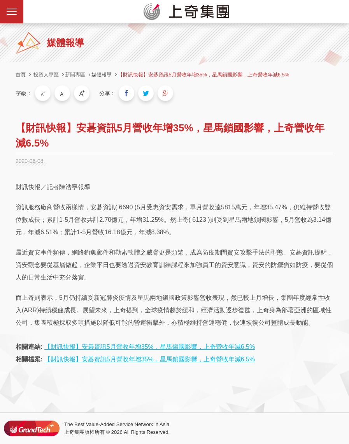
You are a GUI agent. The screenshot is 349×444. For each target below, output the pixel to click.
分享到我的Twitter (146, 93)
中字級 (62, 93)
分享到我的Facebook (126, 93)
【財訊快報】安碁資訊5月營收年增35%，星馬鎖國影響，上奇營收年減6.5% (203, 75)
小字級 (43, 93)
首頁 (21, 75)
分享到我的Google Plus (165, 93)
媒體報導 (101, 75)
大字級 (81, 93)
